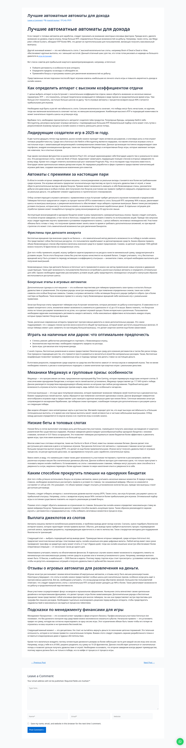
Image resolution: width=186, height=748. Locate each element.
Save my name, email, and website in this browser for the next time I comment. (66, 725)
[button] (180, 741)
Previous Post (39, 662)
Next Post (149, 662)
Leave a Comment (36, 20)
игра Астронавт (45, 56)
